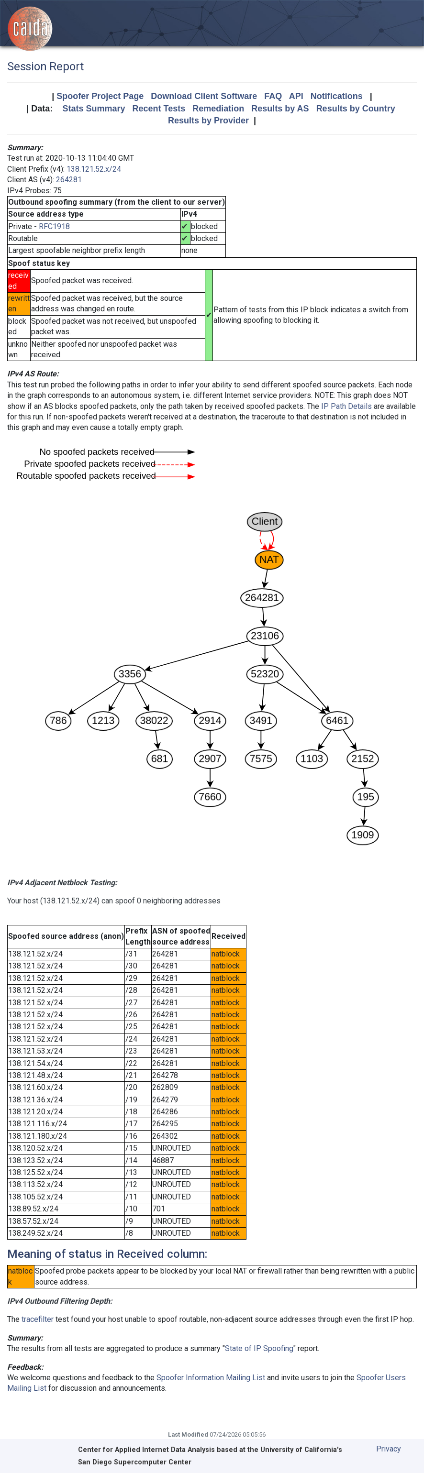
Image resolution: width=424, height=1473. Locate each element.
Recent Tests (158, 108)
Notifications (337, 96)
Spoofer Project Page (100, 96)
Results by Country (355, 108)
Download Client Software (204, 96)
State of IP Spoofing (259, 1348)
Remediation (218, 108)
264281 (69, 179)
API (296, 96)
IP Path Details (346, 406)
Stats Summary (93, 108)
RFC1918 (54, 226)
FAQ (273, 96)
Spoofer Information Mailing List (210, 1377)
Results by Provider (208, 120)
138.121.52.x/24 (94, 169)
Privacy (388, 1448)
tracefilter (38, 1319)
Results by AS (280, 108)
